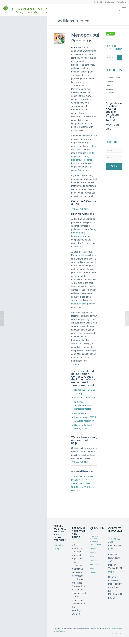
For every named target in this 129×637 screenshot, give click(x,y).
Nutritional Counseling (85, 398)
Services (109, 86)
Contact (93, 573)
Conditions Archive (113, 78)
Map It (111, 572)
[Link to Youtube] (112, 634)
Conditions (94, 548)
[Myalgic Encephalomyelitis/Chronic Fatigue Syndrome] (2, 318)
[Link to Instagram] (120, 634)
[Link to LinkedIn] (116, 634)
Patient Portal (121, 2)
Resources (94, 564)
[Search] (119, 10)
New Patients (109, 2)
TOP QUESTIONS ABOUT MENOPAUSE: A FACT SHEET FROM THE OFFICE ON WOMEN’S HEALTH (84, 483)
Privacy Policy (95, 628)
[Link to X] (108, 634)
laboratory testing (79, 304)
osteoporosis (87, 160)
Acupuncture (80, 413)
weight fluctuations (80, 170)
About (92, 561)
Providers (109, 82)
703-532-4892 (97, 2)
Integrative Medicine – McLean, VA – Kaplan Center (95, 540)
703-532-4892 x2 (79, 209)
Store (92, 568)
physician (83, 255)
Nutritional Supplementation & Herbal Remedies (83, 405)
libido (91, 153)
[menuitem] (97, 2)
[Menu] (123, 10)
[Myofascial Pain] (127, 318)
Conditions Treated (72, 21)
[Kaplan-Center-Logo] (25, 12)
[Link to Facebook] (104, 634)
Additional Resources (110, 91)
